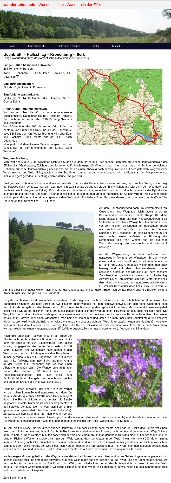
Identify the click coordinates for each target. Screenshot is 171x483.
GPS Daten (42, 73)
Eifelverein (9, 98)
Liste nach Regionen (69, 46)
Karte (6, 73)
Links (96, 46)
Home (12, 46)
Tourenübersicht (36, 46)
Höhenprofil (23, 73)
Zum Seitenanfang (14, 477)
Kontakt (115, 46)
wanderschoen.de (19, 5)
